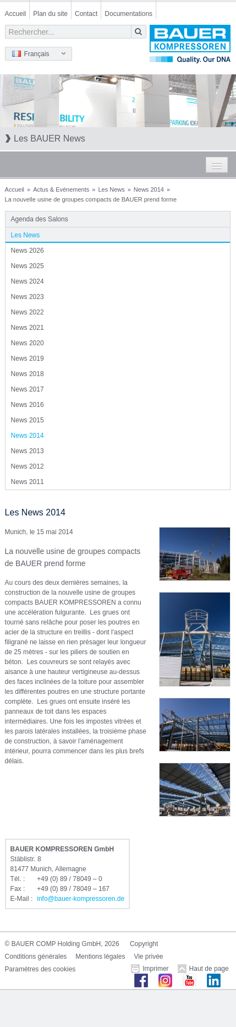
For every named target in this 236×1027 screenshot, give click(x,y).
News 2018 (27, 374)
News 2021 (27, 328)
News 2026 (27, 250)
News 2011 (27, 482)
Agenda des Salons (39, 219)
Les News (111, 189)
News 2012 (27, 466)
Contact (86, 14)
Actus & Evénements (61, 189)
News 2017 (27, 389)
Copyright (144, 944)
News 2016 (27, 405)
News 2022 (27, 312)
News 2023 (27, 297)
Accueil (15, 14)
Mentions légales (100, 956)
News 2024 (27, 281)
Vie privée (148, 956)
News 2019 (27, 358)
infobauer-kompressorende (80, 899)
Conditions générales (36, 956)
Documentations (128, 14)
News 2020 (27, 343)
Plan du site (50, 14)
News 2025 (27, 266)
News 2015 (27, 420)
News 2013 (27, 451)
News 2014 (149, 189)
